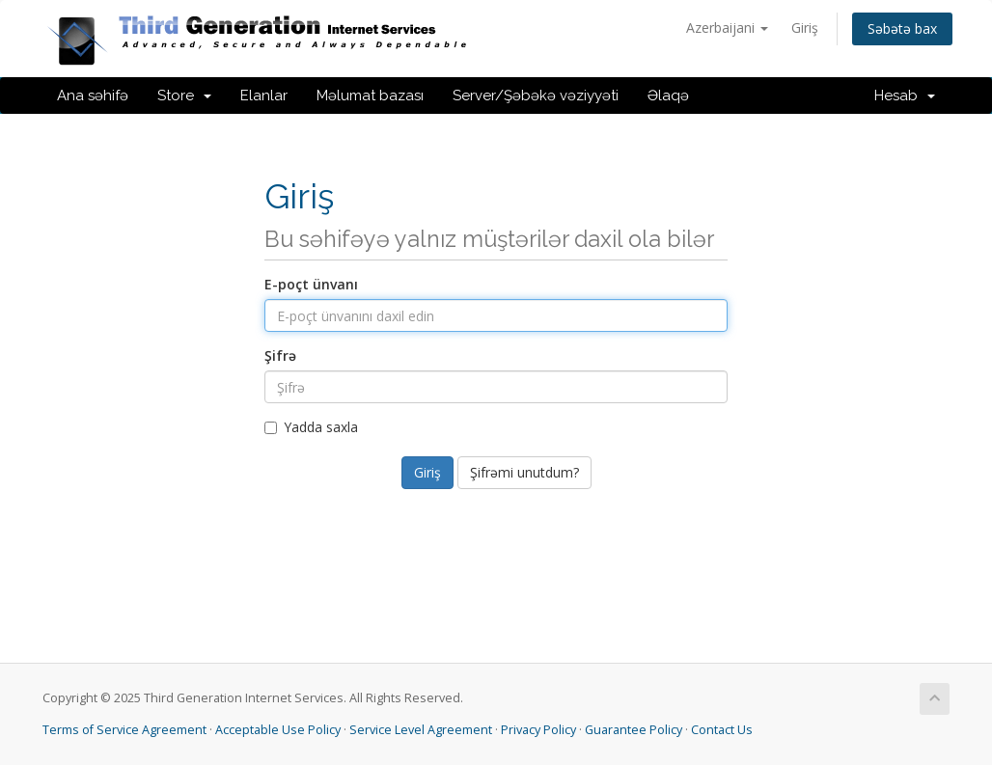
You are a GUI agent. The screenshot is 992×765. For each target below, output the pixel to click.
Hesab (904, 95)
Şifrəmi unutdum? (524, 472)
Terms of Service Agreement (124, 730)
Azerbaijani (727, 27)
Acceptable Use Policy (278, 730)
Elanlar (264, 95)
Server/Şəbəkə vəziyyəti (536, 95)
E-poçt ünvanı (311, 284)
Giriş (804, 27)
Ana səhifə (92, 95)
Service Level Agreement (420, 730)
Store (184, 95)
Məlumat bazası (370, 95)
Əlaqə (668, 95)
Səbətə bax (902, 28)
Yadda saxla (311, 427)
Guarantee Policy (633, 730)
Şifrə (280, 355)
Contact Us (722, 730)
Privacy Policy (538, 730)
